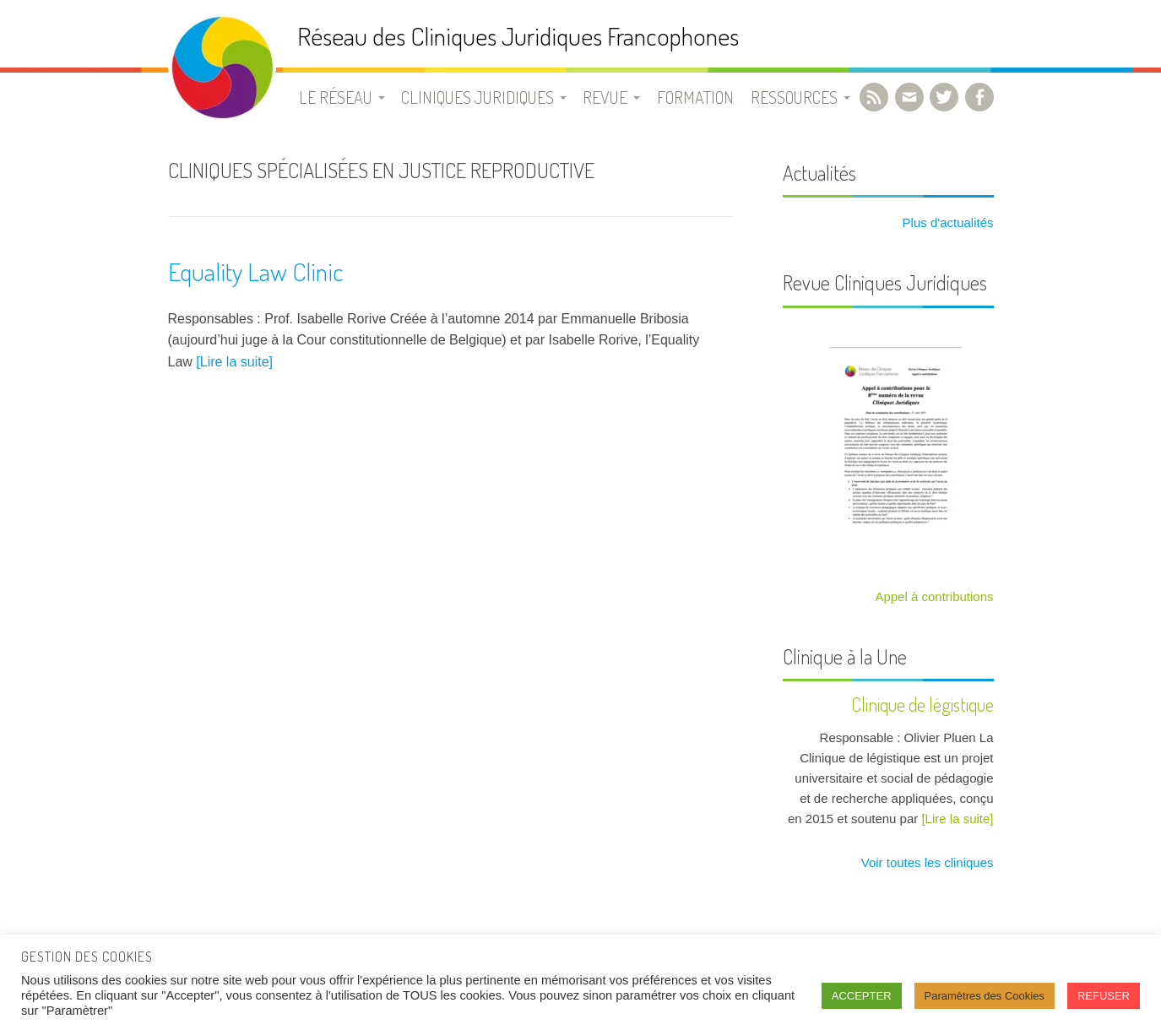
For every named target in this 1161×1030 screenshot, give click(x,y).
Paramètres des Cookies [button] (984, 995)
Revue (605, 97)
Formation (695, 97)
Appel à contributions (934, 596)
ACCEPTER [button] (862, 995)
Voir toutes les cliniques (926, 862)
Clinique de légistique (922, 704)
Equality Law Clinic (256, 271)
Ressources (794, 97)
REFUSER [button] (1103, 995)
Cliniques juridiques (477, 97)
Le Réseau (335, 97)
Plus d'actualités (945, 222)
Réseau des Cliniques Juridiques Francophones (518, 36)
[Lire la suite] (234, 362)
